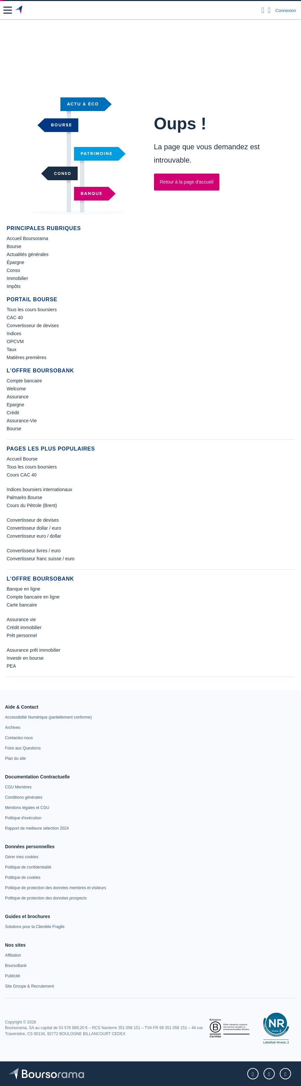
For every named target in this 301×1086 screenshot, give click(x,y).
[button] (7, 10)
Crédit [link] (13, 412)
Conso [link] (13, 270)
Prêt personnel (22, 635)
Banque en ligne (23, 589)
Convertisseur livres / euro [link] (34, 550)
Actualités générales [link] (27, 254)
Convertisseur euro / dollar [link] (34, 536)
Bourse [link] (14, 246)
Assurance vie (21, 619)
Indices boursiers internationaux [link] (39, 489)
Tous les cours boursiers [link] (32, 309)
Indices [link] (14, 333)
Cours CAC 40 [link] (22, 474)
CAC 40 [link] (15, 317)
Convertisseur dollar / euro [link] (34, 528)
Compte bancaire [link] (24, 380)
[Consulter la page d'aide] (269, 10)
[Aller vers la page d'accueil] (19, 10)
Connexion (285, 10)
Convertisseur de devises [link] (33, 325)
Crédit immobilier (24, 627)
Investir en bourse (25, 658)
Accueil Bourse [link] (22, 459)
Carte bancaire (22, 605)
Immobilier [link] (17, 278)
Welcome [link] (16, 388)
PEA (11, 666)
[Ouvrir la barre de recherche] (263, 10)
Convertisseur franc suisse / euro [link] (41, 558)
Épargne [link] (15, 262)
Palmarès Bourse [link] (24, 497)
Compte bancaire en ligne (33, 597)
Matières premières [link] (26, 357)
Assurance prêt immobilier (33, 650)
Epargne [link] (15, 404)
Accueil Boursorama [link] (27, 238)
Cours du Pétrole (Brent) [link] (32, 505)
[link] (34, 926)
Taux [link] (12, 349)
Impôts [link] (14, 286)
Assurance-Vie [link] (22, 420)
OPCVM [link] (15, 341)
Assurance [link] (18, 396)
